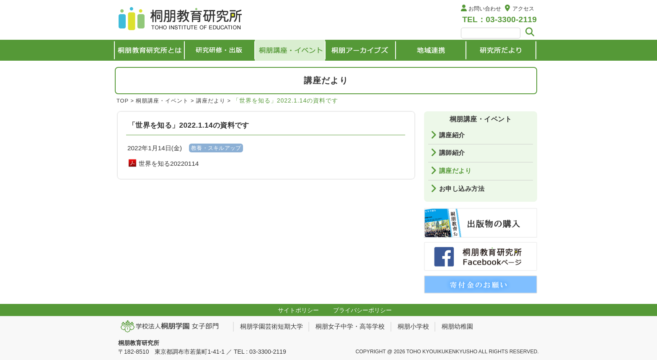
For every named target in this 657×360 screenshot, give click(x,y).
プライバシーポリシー (362, 310)
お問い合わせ (484, 8)
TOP (122, 101)
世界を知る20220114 (169, 163)
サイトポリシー (298, 310)
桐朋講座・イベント (162, 101)
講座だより (210, 101)
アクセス (523, 8)
